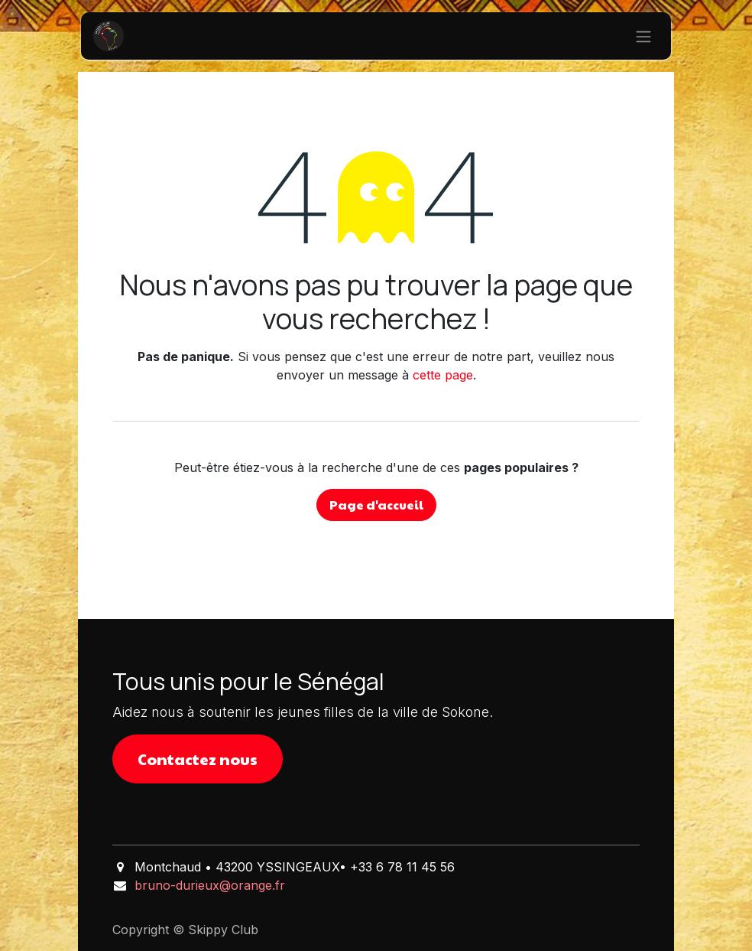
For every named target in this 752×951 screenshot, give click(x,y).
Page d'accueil (376, 504)
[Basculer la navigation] (643, 36)
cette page (443, 375)
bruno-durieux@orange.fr (210, 885)
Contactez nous (198, 759)
